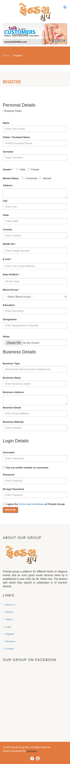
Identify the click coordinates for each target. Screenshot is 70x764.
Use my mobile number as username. (27, 467)
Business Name (12, 377)
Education (9, 305)
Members (9, 641)
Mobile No (9, 244)
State (6, 215)
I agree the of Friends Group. (35, 504)
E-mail (7, 259)
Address (8, 185)
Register (8, 634)
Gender (8, 169)
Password (8, 474)
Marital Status (11, 178)
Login (7, 626)
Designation (10, 319)
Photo (6, 336)
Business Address (13, 392)
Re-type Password (13, 489)
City (5, 200)
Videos (8, 619)
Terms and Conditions (31, 504)
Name (6, 123)
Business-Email (12, 407)
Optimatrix (32, 751)
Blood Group (11, 290)
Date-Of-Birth (11, 274)
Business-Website (13, 421)
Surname (8, 151)
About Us (9, 604)
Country (7, 229)
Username (9, 452)
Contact (8, 648)
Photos (8, 612)
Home (6, 55)
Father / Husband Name (16, 137)
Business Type (11, 363)
